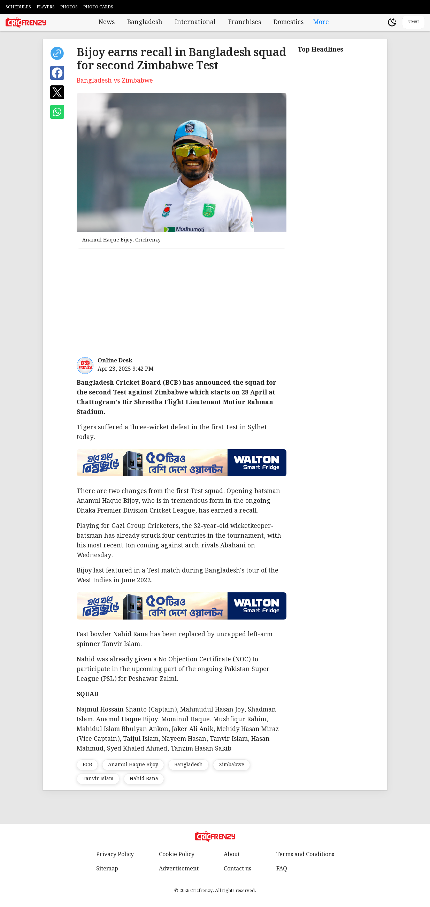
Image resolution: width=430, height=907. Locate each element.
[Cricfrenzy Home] (26, 22)
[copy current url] (57, 53)
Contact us (237, 868)
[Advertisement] (243, 303)
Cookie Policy (176, 854)
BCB (87, 765)
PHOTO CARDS (98, 7)
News (107, 22)
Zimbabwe (231, 765)
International (195, 22)
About (232, 854)
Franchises (244, 22)
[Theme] (392, 22)
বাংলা (413, 21)
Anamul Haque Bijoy (133, 765)
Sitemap (107, 868)
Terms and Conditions (305, 854)
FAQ (281, 868)
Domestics (289, 22)
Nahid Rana (144, 779)
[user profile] (380, 22)
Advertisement (179, 868)
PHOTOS (69, 7)
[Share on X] (57, 92)
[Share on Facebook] (57, 73)
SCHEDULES (18, 7)
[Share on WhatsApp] (57, 112)
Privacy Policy (115, 854)
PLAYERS (46, 7)
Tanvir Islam (98, 779)
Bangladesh (144, 22)
